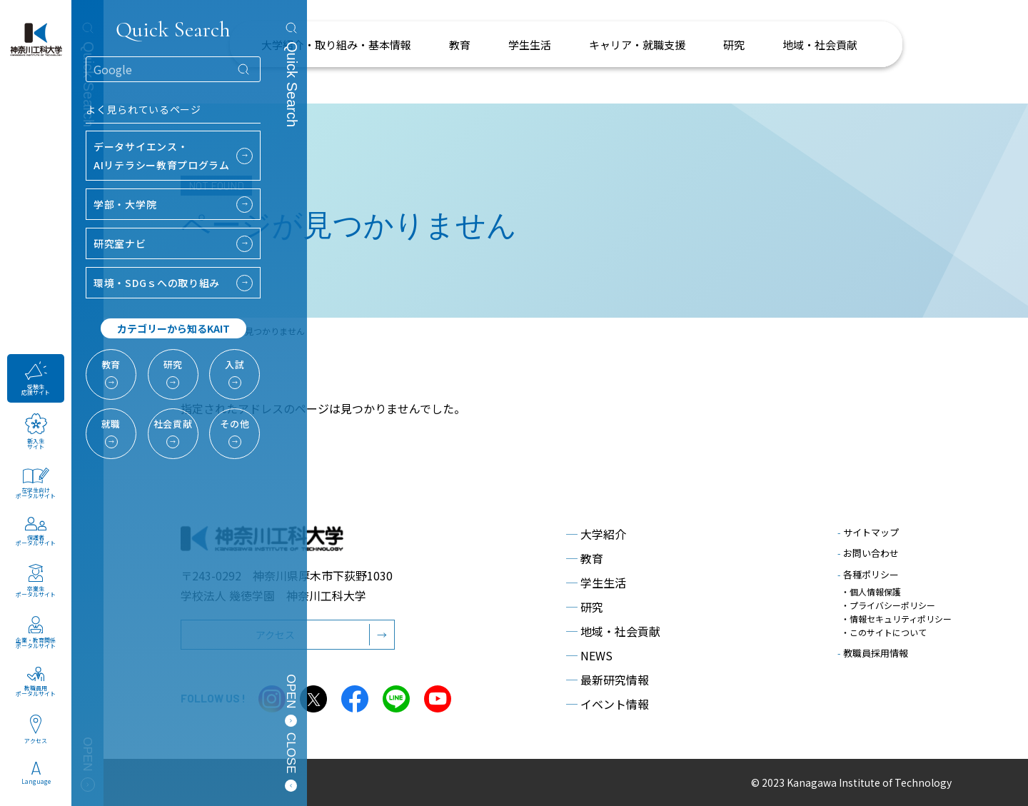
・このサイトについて (884, 632)
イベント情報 (607, 703)
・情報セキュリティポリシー (896, 619)
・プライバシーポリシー (888, 605)
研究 (584, 606)
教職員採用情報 (872, 653)
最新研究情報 (607, 679)
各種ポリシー (868, 574)
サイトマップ (868, 532)
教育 (584, 558)
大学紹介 (596, 534)
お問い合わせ (868, 553)
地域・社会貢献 (613, 631)
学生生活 (596, 582)
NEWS (589, 655)
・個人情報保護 (871, 591)
